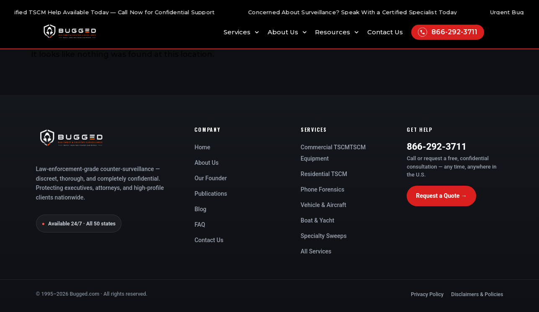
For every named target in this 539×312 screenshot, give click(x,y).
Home (202, 147)
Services (241, 32)
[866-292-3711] (422, 32)
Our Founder (210, 178)
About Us (287, 32)
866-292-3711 (454, 32)
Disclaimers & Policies (477, 294)
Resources (337, 32)
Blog (200, 209)
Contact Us (385, 32)
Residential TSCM (324, 174)
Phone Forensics (322, 189)
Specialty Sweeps (324, 236)
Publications (210, 193)
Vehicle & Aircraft (323, 205)
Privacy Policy (427, 294)
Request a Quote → (441, 195)
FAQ (199, 224)
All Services (316, 251)
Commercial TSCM (325, 147)
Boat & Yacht (317, 220)
